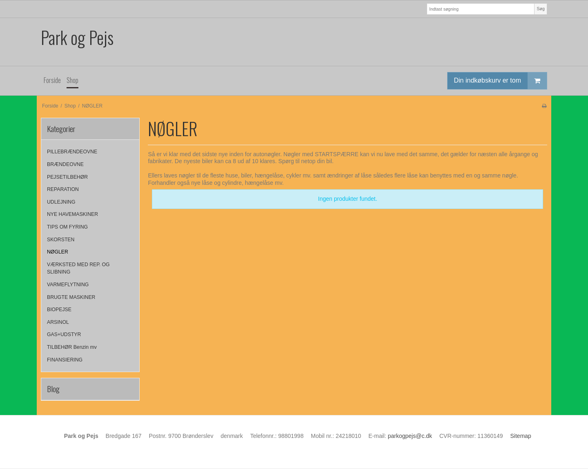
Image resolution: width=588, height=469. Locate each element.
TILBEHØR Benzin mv (72, 347)
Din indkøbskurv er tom (500, 80)
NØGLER (57, 252)
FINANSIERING (64, 360)
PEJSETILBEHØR (67, 177)
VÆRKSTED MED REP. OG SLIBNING (78, 268)
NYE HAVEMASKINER (72, 214)
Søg (540, 8)
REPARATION (63, 189)
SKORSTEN (60, 239)
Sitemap (520, 436)
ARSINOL (58, 322)
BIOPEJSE (59, 309)
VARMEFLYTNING (68, 284)
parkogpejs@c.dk (410, 436)
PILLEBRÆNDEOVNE (72, 152)
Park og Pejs (77, 37)
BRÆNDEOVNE (65, 164)
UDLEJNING (61, 202)
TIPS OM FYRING (67, 227)
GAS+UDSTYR (64, 334)
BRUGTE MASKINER (71, 297)
